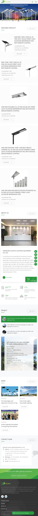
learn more (32, 28)
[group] (19, 13)
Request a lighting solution (19, 475)
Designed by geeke (5, 514)
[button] (1, 12)
